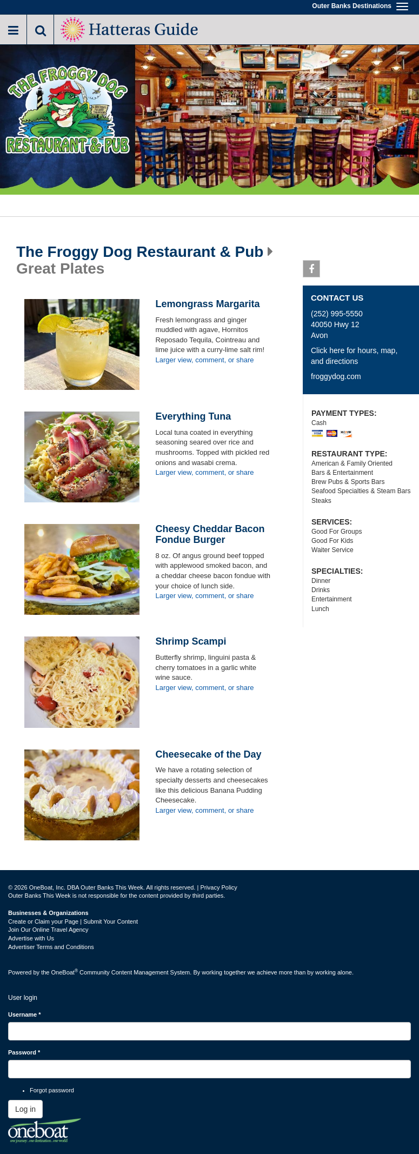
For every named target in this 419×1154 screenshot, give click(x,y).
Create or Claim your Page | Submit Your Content (73, 921)
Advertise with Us (31, 938)
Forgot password (52, 1090)
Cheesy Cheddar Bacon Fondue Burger (210, 534)
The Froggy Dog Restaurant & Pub (139, 252)
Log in (25, 1109)
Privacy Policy (218, 887)
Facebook (311, 270)
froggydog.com (336, 376)
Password (24, 1052)
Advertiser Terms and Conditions (51, 947)
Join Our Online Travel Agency (48, 929)
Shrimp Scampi (191, 641)
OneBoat (64, 972)
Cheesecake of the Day (209, 754)
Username (24, 1014)
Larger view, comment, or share (205, 360)
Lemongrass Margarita (208, 304)
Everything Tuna (193, 416)
